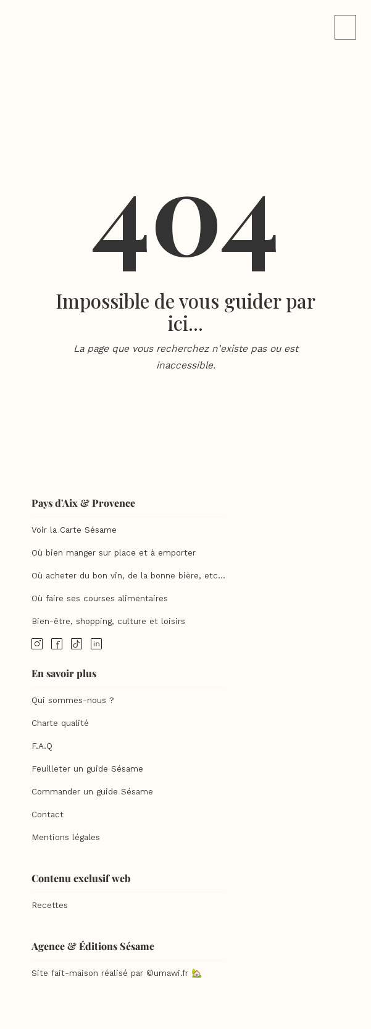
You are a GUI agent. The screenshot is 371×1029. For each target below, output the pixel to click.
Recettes (49, 905)
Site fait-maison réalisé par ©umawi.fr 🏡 (116, 973)
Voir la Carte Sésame (74, 530)
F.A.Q (41, 746)
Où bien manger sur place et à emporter (113, 553)
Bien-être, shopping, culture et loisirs (108, 621)
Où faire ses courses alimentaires (99, 598)
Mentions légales (65, 837)
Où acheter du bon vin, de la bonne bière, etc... (128, 575)
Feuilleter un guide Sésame (87, 769)
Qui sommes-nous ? (72, 700)
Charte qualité (60, 723)
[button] (345, 27)
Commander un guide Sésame (92, 791)
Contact (47, 814)
